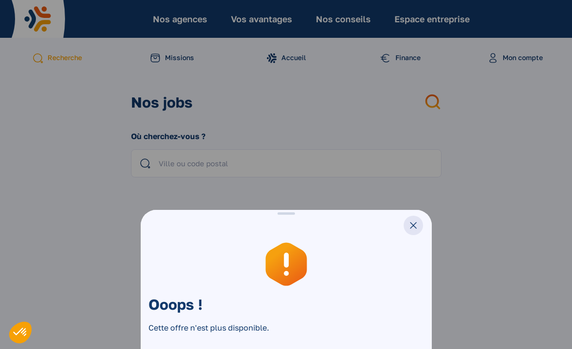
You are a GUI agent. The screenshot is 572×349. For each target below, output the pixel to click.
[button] (20, 332)
